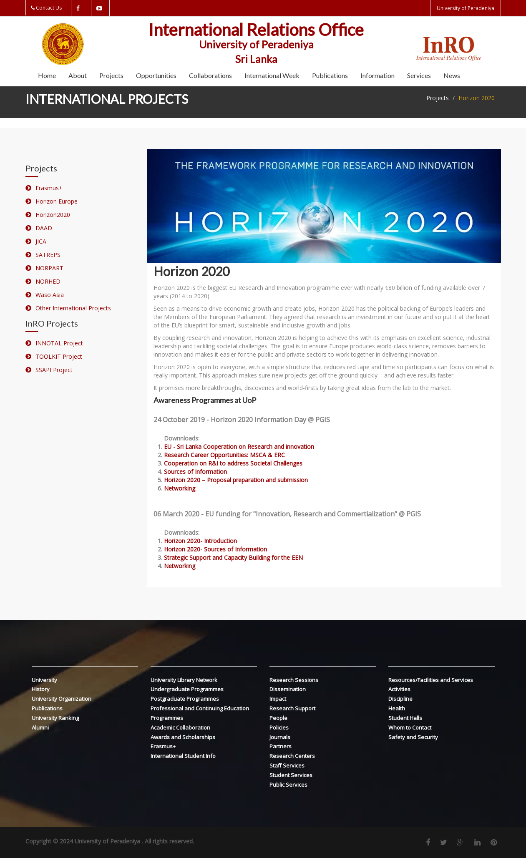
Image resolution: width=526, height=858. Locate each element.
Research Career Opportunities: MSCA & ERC (224, 455)
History (41, 689)
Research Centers (292, 756)
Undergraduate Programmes (187, 689)
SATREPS (47, 255)
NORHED (47, 281)
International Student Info (183, 756)
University (44, 680)
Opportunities (156, 75)
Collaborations (210, 75)
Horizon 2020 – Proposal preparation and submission (236, 480)
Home (47, 75)
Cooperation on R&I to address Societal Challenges (233, 463)
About (77, 75)
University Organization (61, 698)
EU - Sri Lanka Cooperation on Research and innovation (239, 446)
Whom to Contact (409, 727)
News (451, 75)
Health (396, 708)
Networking (179, 488)
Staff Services (287, 765)
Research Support (292, 708)
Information (377, 75)
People (278, 718)
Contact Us (49, 7)
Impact (277, 698)
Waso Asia (49, 295)
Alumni (40, 727)
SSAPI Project (54, 370)
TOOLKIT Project (58, 356)
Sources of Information (195, 472)
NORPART (49, 268)
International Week (271, 75)
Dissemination (287, 689)
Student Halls (405, 718)
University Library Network (184, 680)
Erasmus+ (49, 188)
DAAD (43, 228)
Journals (279, 737)
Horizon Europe (56, 201)
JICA (40, 241)
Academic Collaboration (180, 727)
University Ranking (55, 718)
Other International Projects (73, 308)
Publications (330, 75)
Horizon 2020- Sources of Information (215, 549)
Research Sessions (293, 680)
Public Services (288, 784)
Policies (279, 727)
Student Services (290, 775)
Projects (111, 75)
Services (419, 75)
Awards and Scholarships (183, 737)
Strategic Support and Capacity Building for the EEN (233, 557)
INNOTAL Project (59, 343)
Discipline (400, 698)
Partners (280, 746)
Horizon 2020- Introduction (200, 541)
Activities (399, 689)
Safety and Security (413, 737)
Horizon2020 (52, 215)
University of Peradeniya (465, 8)
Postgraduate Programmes (185, 698)
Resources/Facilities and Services (430, 680)
